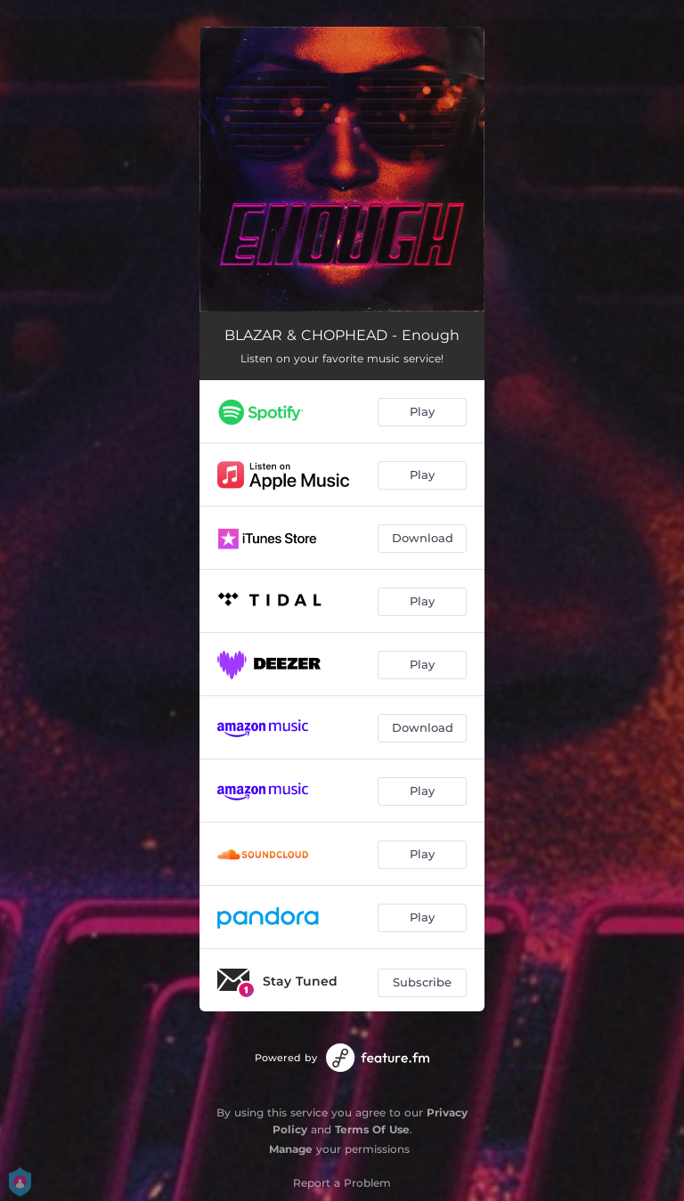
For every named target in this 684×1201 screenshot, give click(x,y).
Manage (291, 1149)
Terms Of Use (372, 1129)
